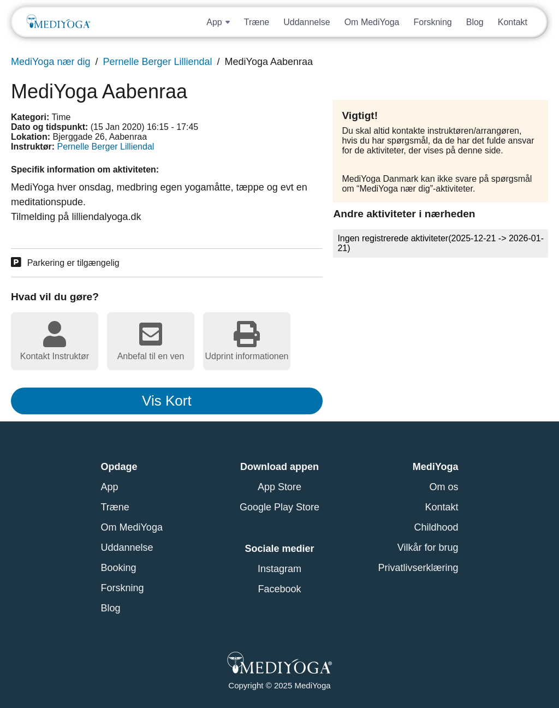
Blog (475, 22)
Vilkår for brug (428, 547)
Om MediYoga (372, 22)
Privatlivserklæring (418, 567)
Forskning (432, 22)
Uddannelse (306, 22)
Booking (118, 567)
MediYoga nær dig (50, 61)
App (109, 486)
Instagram (279, 568)
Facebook (279, 589)
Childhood (436, 527)
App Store (279, 486)
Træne (257, 22)
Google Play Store (279, 507)
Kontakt (512, 22)
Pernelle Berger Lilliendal (157, 61)
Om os (443, 486)
